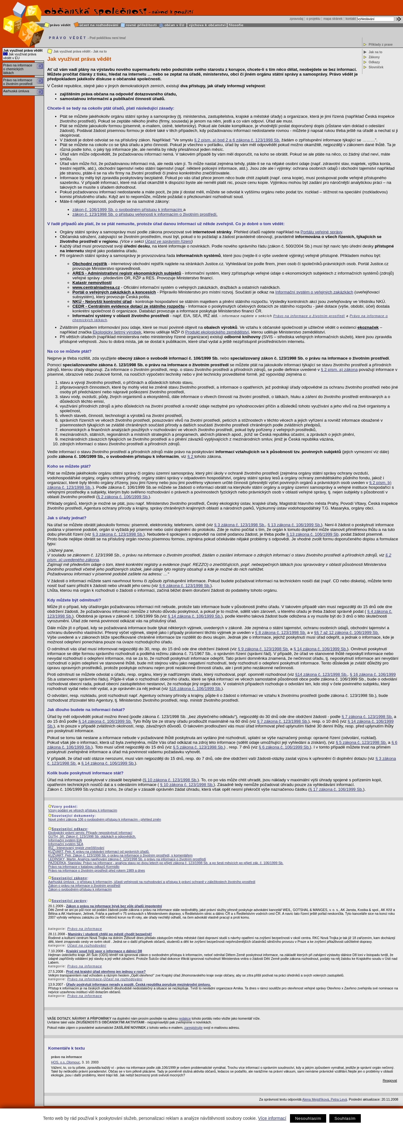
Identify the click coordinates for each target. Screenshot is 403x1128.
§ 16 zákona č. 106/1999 (373, 674)
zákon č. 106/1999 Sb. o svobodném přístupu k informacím (127, 209)
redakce (185, 1018)
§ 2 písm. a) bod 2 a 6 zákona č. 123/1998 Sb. (237, 140)
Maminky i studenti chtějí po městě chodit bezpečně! (110, 934)
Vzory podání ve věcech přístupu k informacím (82, 810)
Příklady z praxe (381, 44)
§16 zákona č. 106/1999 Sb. (195, 688)
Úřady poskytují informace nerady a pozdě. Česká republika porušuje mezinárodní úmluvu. (138, 984)
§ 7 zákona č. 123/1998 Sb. (367, 716)
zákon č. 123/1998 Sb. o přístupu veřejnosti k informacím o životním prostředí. (145, 214)
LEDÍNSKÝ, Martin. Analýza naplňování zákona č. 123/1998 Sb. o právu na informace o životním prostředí (127, 859)
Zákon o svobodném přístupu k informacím (80, 889)
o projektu (313, 18)
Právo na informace (84, 929)
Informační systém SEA (65, 844)
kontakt (351, 18)
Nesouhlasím (308, 1118)
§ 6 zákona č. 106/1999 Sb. (284, 747)
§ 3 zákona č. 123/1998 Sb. (239, 524)
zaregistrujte (193, 1027)
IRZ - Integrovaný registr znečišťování (76, 848)
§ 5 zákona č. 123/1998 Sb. (361, 742)
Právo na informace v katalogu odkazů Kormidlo (83, 867)
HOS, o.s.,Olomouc (65, 1062)
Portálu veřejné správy (321, 232)
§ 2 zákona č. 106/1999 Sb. (123, 496)
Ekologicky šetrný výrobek (117, 332)
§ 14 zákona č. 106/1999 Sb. (194, 616)
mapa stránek (333, 18)
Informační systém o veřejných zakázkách (314, 292)
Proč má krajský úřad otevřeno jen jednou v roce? (106, 971)
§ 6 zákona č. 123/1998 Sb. (184, 585)
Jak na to (375, 52)
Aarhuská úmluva (16, 91)
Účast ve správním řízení (168, 241)
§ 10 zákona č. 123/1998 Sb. (170, 780)
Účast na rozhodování (86, 945)
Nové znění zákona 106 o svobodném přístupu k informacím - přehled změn (104, 819)
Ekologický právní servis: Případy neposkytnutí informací (90, 833)
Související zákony (69, 878)
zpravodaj (296, 18)
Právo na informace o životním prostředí (18, 82)
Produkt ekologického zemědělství (217, 332)
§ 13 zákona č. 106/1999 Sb (312, 534)
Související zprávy (69, 901)
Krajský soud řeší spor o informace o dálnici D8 (104, 951)
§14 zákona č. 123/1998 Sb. (321, 674)
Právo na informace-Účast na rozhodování (105, 979)
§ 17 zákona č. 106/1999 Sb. (336, 789)
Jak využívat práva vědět (23, 50)
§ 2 (190, 456)
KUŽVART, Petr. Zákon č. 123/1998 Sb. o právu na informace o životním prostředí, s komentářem (120, 855)
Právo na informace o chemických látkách (17, 69)
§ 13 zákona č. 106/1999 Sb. (294, 524)
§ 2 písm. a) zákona (339, 369)
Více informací (272, 1118)
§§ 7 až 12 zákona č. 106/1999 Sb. (346, 632)
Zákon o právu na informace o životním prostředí (84, 885)
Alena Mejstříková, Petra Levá (324, 1099)
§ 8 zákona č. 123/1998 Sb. (280, 632)
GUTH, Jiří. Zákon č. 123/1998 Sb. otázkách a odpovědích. (92, 836)
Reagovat (390, 1080)
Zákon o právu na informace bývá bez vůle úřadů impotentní (114, 906)
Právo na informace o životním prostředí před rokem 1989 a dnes (96, 870)
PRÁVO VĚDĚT (68, 38)
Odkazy (374, 62)
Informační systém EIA (65, 840)
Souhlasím (344, 1118)
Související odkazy (69, 829)
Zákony (374, 57)
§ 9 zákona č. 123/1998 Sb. (263, 649)
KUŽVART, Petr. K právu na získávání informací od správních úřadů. (99, 851)
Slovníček (376, 67)
